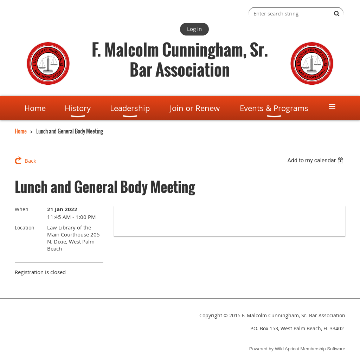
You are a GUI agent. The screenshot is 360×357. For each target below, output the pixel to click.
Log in (194, 28)
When (21, 209)
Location (24, 227)
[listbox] (316, 160)
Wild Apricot (287, 348)
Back (30, 160)
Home (21, 131)
